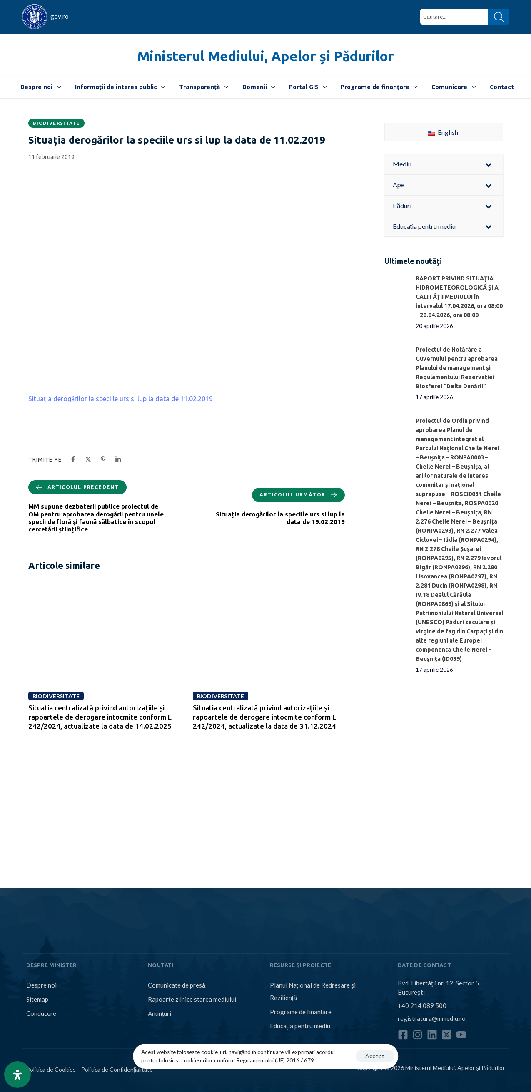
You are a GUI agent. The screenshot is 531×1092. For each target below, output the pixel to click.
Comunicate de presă (176, 985)
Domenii (258, 87)
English (443, 132)
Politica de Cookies (51, 1069)
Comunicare (453, 87)
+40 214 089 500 (422, 1005)
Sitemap (37, 999)
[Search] (498, 17)
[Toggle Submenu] (488, 164)
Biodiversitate (56, 123)
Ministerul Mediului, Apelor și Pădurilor (265, 56)
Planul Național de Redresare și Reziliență (313, 991)
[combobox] (454, 17)
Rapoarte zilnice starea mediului (192, 999)
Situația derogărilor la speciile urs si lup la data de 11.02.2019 (120, 398)
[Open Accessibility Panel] (17, 1074)
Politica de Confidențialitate (117, 1069)
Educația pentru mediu (300, 1026)
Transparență (203, 87)
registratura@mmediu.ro (432, 1018)
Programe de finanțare (379, 87)
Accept (374, 1056)
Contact (502, 87)
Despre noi (40, 87)
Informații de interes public (120, 87)
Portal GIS (308, 87)
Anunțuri (159, 1013)
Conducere (41, 1013)
